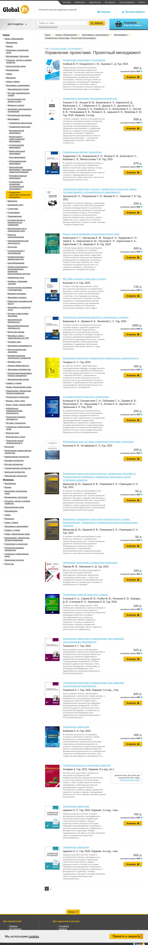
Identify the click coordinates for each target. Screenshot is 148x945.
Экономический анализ (18, 379)
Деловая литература (14, 460)
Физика (9, 46)
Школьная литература (15, 472)
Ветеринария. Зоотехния (17, 56)
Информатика (12, 70)
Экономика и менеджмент (18, 85)
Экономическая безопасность (15, 320)
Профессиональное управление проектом (87, 765)
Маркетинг (12, 201)
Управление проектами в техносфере (84, 60)
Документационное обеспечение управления (19, 356)
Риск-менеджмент (17, 157)
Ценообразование (16, 263)
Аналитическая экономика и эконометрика (20, 288)
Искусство (9, 447)
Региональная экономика (19, 115)
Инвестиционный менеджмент (17, 152)
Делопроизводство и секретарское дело (17, 229)
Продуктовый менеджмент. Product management (20, 374)
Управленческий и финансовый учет (16, 258)
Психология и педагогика (17, 397)
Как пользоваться (127, 2)
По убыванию (74, 48)
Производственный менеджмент (18, 177)
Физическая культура (14, 560)
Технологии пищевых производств (15, 418)
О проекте (64, 926)
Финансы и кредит (16, 105)
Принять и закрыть (126, 936)
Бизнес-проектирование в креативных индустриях (91, 234)
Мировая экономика (17, 293)
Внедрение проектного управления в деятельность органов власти (101, 358)
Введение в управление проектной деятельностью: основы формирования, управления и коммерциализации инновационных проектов (100, 522)
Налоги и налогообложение (16, 235)
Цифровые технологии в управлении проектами (90, 562)
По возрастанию (58, 48)
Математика (11, 42)
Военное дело (12, 433)
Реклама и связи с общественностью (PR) (18, 337)
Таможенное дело (16, 277)
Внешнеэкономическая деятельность (18, 327)
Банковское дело (15, 205)
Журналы (8, 479)
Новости (63, 929)
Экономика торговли (17, 297)
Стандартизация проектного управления (86, 396)
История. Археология (16, 423)
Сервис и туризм (14, 383)
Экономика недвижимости (20, 345)
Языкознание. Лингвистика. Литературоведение (18, 392)
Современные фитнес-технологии (82, 152)
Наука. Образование (14, 39)
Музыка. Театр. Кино (15, 401)
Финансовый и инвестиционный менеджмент (17, 139)
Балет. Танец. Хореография (19, 404)
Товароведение (15, 216)
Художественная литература (18, 468)
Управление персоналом (20, 123)
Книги (6, 35)
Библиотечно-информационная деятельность (14, 410)
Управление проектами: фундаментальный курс (90, 98)
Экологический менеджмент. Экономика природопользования (20, 169)
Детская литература (14, 464)
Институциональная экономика (17, 350)
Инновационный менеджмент (16, 131)
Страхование (14, 212)
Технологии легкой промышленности (14, 441)
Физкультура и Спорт (15, 437)
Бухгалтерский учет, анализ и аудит (17, 100)
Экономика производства (19, 369)
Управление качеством (19, 127)
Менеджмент (14, 119)
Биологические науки (16, 66)
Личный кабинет (135, 11)
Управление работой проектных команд (85, 594)
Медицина (11, 78)
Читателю (66, 2)
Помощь (106, 11)
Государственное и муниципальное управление (16, 222)
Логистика (12, 247)
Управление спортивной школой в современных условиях (95, 317)
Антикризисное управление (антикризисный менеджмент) (16, 185)
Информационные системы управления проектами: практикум (98, 441)
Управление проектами (76, 727)
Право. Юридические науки (18, 387)
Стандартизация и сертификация (16, 252)
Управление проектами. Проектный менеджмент (19, 194)
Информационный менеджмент (17, 162)
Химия (9, 74)
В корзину (131, 77)
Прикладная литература (16, 476)
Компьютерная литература (17, 457)
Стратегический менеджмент (16, 146)
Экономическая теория (18, 89)
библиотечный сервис (130, 780)
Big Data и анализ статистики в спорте (84, 279)
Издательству (95, 2)
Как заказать (110, 2)
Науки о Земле (13, 81)
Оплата (142, 2)
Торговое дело (14, 342)
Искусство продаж (16, 332)
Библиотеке (80, 2)
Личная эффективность (18, 365)
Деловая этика (14, 362)
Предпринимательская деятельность (18, 242)
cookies (34, 936)
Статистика (13, 208)
